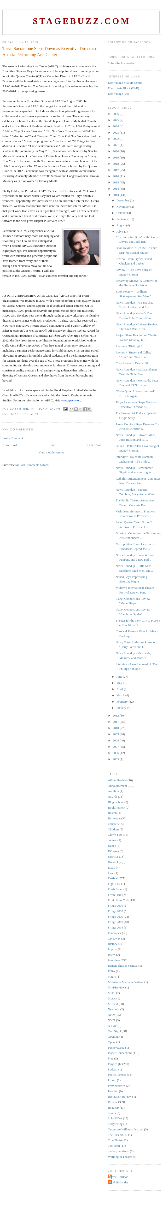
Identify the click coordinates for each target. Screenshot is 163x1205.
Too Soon (114, 1145)
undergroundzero (118, 1151)
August (121, 225)
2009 (116, 734)
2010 (116, 728)
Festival (113, 878)
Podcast (112, 1069)
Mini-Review (116, 987)
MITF (111, 993)
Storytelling (115, 1124)
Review (112, 1102)
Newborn (113, 1009)
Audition (113, 791)
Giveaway (114, 938)
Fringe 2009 (115, 916)
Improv (112, 949)
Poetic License (117, 1074)
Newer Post (9, 445)
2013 (116, 195)
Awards (112, 796)
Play (110, 1058)
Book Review (116, 807)
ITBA (111, 971)
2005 (116, 759)
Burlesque (114, 818)
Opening (113, 1036)
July (119, 231)
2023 (116, 132)
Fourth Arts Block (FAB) (123, 88)
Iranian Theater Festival (123, 965)
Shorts (112, 1113)
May (119, 683)
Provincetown (116, 1085)
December (123, 200)
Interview (114, 960)
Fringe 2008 (115, 911)
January (121, 708)
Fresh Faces (115, 889)
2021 (116, 145)
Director (113, 856)
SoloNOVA (115, 1118)
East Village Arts (118, 93)
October (121, 213)
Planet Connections (120, 1053)
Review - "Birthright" (129, 346)
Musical (113, 1004)
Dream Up (114, 862)
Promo (112, 1080)
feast (111, 873)
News (111, 1015)
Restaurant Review (120, 1096)
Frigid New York (118, 900)
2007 (116, 746)
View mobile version (51, 452)
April (120, 689)
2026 (116, 114)
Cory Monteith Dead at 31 (132, 363)
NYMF (112, 1026)
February (122, 701)
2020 (116, 151)
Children (113, 829)
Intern (111, 955)
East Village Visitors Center (125, 82)
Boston (112, 813)
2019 (116, 157)
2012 (116, 715)
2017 (116, 170)
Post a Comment (12, 438)
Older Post (94, 445)
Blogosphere (116, 802)
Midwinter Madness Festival (126, 982)
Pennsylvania (116, 1047)
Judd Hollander (118, 1182)
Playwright (115, 1064)
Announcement (26, 414)
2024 (116, 126)
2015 (116, 182)
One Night (114, 1031)
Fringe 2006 (115, 905)
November (123, 206)
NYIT (111, 1020)
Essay (111, 867)
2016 (116, 176)
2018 (116, 163)
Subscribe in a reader (121, 63)
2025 (116, 120)
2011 (116, 721)
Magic (112, 976)
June (119, 676)
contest (112, 840)
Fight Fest (114, 884)
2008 (116, 740)
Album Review (117, 780)
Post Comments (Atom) (34, 465)
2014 (116, 188)
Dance (112, 845)
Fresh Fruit (115, 895)
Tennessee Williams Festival (125, 1129)
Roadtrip (113, 1107)
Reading (113, 1091)
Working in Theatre (120, 1156)
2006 (116, 753)
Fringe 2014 (115, 927)
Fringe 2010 (115, 922)
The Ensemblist (117, 1135)
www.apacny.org (71, 400)
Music (112, 998)
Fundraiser (114, 933)
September (123, 219)
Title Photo (115, 1140)
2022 (116, 139)
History (112, 944)
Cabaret (112, 824)
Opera (112, 1042)
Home (52, 445)
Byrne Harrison (118, 1177)
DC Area (113, 851)
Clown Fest (115, 834)
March (120, 695)
